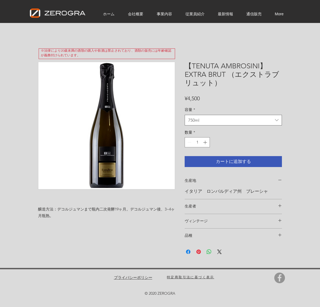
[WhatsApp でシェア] (209, 251)
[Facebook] (279, 278)
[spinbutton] (197, 142)
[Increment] (205, 142)
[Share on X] (219, 251)
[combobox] (233, 120)
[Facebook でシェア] (188, 251)
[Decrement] (188, 142)
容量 (190, 109)
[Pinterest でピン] (198, 251)
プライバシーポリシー (133, 277)
